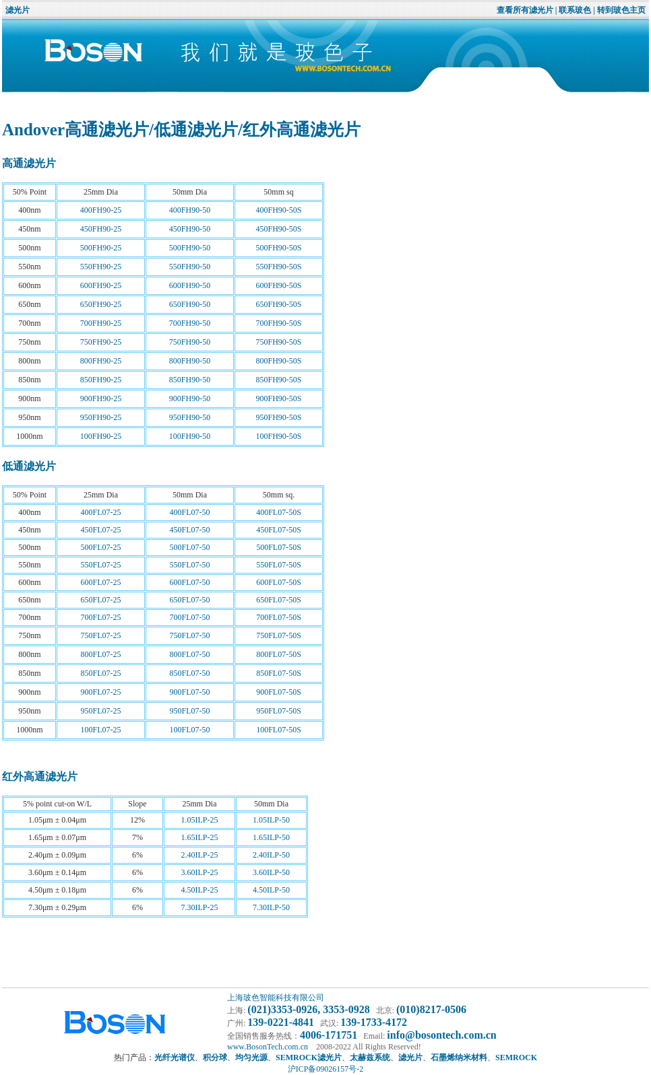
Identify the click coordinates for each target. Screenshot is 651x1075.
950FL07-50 (190, 711)
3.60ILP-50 (271, 872)
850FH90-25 (100, 379)
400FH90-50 (189, 210)
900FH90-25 (100, 398)
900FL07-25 (101, 692)
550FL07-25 (101, 564)
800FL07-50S (278, 654)
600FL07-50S (278, 582)
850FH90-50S (278, 379)
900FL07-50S (278, 692)
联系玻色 (575, 10)
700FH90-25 (100, 323)
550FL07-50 (190, 564)
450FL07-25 (101, 529)
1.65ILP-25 (199, 837)
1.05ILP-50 (271, 820)
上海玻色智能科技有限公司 (275, 997)
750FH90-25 (100, 342)
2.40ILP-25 (199, 855)
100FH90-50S (278, 436)
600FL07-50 (190, 582)
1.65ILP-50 (271, 837)
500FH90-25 (100, 247)
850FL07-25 (101, 673)
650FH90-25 (100, 304)
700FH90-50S (278, 323)
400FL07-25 (101, 512)
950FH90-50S (278, 417)
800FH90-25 (100, 361)
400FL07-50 (190, 512)
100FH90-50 (189, 436)
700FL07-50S (278, 617)
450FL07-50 (190, 529)
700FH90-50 (189, 323)
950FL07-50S (278, 711)
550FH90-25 (100, 266)
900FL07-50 (190, 692)
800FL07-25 (101, 654)
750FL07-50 (190, 635)
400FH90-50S (278, 210)
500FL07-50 (190, 547)
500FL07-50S (278, 547)
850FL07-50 (190, 673)
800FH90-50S (278, 361)
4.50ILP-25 (199, 890)
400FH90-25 (100, 210)
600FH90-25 (100, 285)
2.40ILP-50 (271, 855)
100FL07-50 (190, 729)
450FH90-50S (278, 229)
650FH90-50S (278, 304)
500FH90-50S (278, 247)
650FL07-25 (101, 599)
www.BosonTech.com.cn (267, 1046)
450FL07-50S (278, 529)
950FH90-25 (100, 417)
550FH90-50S (278, 266)
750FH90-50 (189, 342)
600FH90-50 (189, 285)
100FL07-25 (101, 729)
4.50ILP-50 (271, 890)
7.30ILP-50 (271, 907)
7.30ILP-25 (199, 907)
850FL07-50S (278, 673)
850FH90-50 (189, 379)
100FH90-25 (100, 436)
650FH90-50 (189, 304)
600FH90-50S (278, 285)
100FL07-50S (278, 729)
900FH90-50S (278, 398)
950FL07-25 (101, 711)
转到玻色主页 (621, 10)
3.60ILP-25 (199, 872)
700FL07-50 (190, 617)
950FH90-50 (189, 417)
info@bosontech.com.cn (441, 1035)
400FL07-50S (278, 512)
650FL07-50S (278, 599)
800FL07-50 (190, 654)
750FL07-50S (278, 635)
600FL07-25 (101, 582)
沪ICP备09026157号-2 (326, 1069)
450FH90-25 (100, 229)
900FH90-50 (189, 398)
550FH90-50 (189, 266)
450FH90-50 (189, 229)
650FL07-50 (190, 599)
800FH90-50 (189, 361)
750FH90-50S (278, 342)
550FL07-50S (278, 564)
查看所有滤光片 (525, 10)
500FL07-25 (101, 547)
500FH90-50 (189, 247)
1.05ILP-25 (199, 820)
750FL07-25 (101, 635)
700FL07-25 (101, 617)
